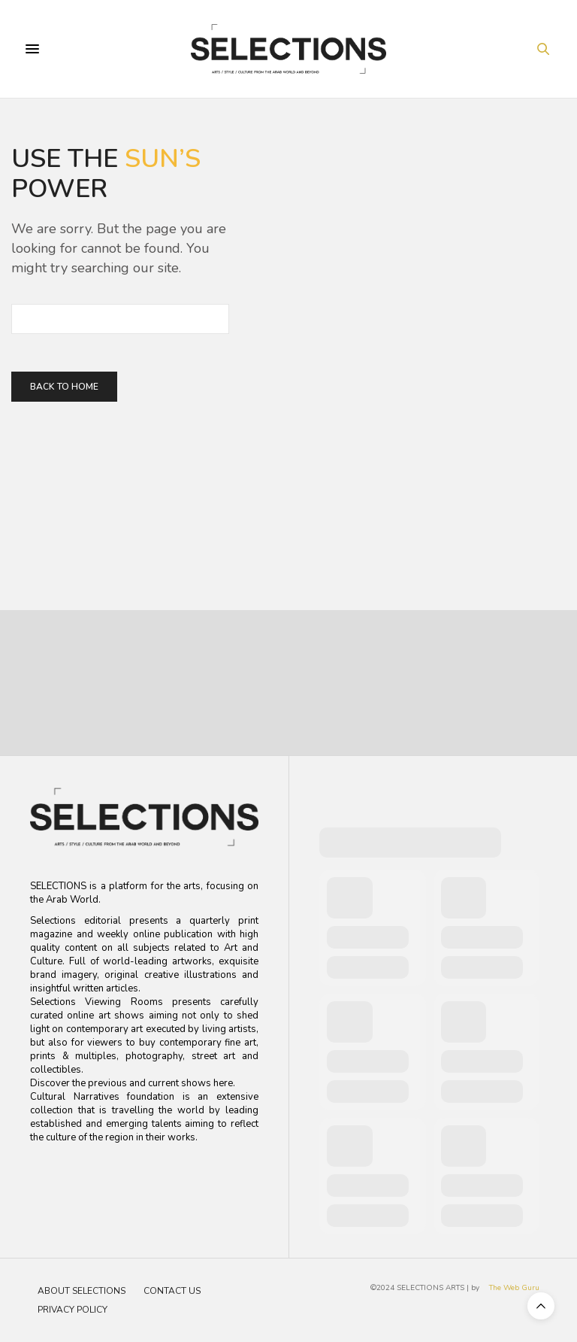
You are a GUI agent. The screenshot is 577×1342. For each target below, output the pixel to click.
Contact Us (172, 1291)
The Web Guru (514, 1288)
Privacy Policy (72, 1310)
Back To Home (64, 387)
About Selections (81, 1291)
